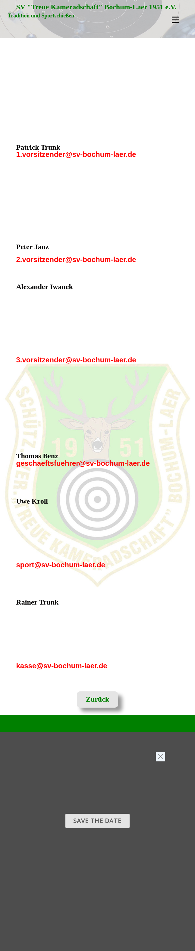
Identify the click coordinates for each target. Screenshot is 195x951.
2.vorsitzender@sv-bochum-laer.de (76, 259)
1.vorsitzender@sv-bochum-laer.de (76, 154)
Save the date (97, 821)
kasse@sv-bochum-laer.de (61, 666)
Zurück (97, 699)
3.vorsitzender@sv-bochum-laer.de (76, 360)
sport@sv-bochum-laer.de (60, 565)
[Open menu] (175, 20)
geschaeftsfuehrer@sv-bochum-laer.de (83, 463)
